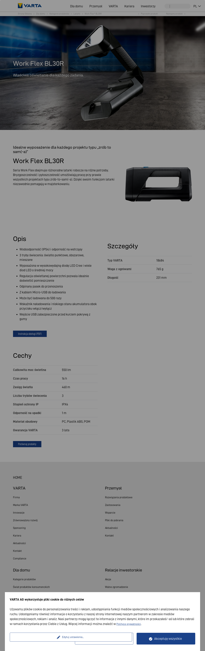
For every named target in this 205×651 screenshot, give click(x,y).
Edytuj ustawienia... (43, 638)
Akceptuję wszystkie (168, 638)
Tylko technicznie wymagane (106, 638)
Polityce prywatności (130, 624)
